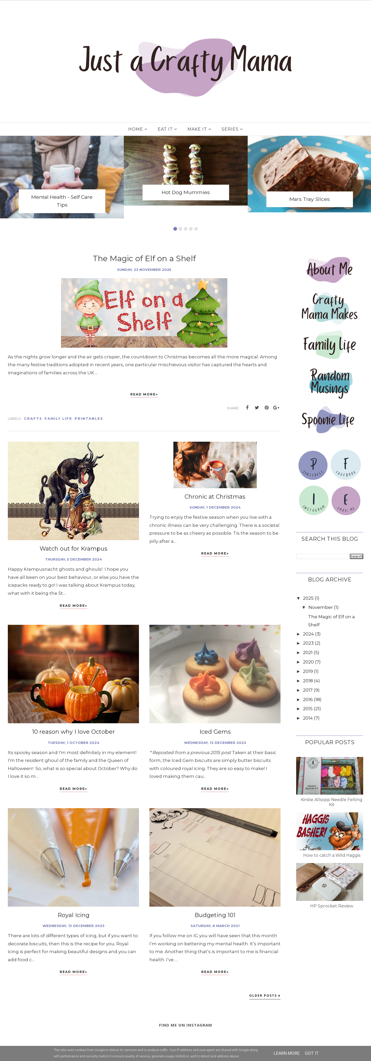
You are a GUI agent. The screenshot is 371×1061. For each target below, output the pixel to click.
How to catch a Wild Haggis (331, 855)
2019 (308, 671)
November (320, 607)
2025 (308, 598)
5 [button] (196, 229)
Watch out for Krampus (73, 548)
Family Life (58, 418)
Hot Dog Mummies (186, 192)
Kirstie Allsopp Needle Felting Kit (331, 802)
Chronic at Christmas (215, 496)
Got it (312, 1053)
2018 (308, 680)
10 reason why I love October (73, 731)
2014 (308, 718)
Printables (89, 418)
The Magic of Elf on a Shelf (144, 258)
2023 (308, 643)
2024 (308, 634)
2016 (308, 699)
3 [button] (185, 229)
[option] (62, 177)
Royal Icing (73, 915)
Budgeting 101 (214, 915)
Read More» (144, 394)
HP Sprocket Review (331, 905)
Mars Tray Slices (309, 199)
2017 (308, 690)
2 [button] (180, 229)
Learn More (287, 1053)
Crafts (33, 418)
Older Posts (263, 995)
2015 (308, 708)
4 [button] (191, 229)
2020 (308, 661)
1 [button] (175, 229)
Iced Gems (215, 731)
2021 (308, 652)
